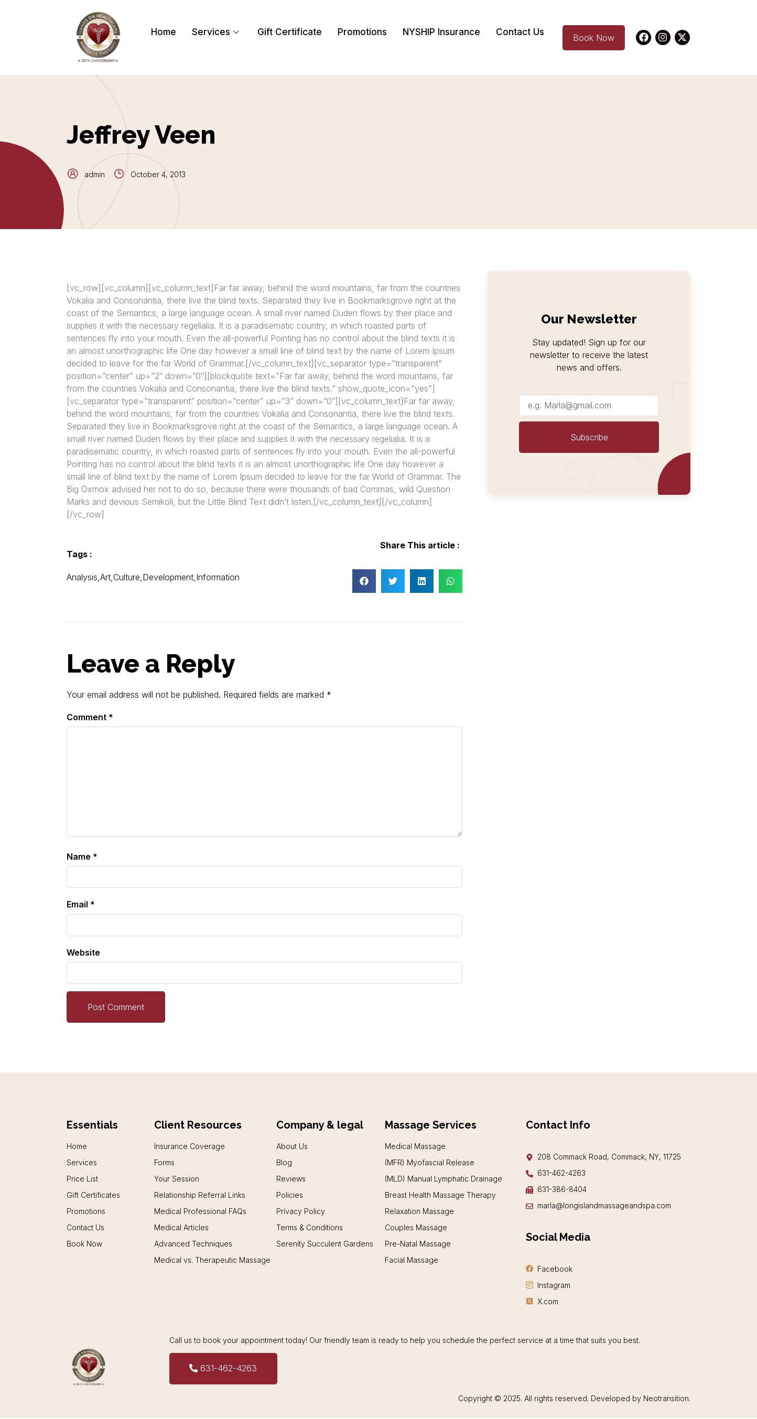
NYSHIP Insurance (441, 32)
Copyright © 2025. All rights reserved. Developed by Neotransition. (574, 1399)
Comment (90, 717)
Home (163, 32)
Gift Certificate (289, 32)
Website (83, 952)
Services (217, 32)
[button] (364, 581)
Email (81, 904)
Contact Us (520, 32)
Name (82, 856)
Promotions (362, 32)
